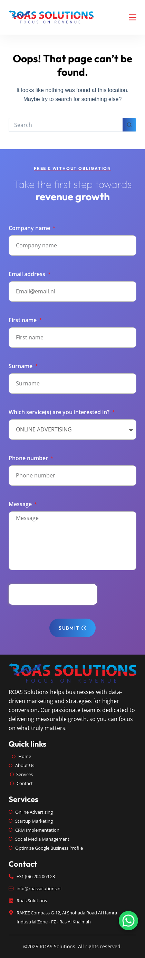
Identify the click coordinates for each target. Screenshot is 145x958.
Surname (21, 366)
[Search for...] (66, 125)
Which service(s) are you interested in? (60, 412)
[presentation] (53, 594)
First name (23, 320)
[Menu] (132, 17)
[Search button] (129, 125)
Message (21, 504)
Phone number (29, 458)
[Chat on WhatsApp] (128, 920)
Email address (28, 274)
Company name (30, 228)
